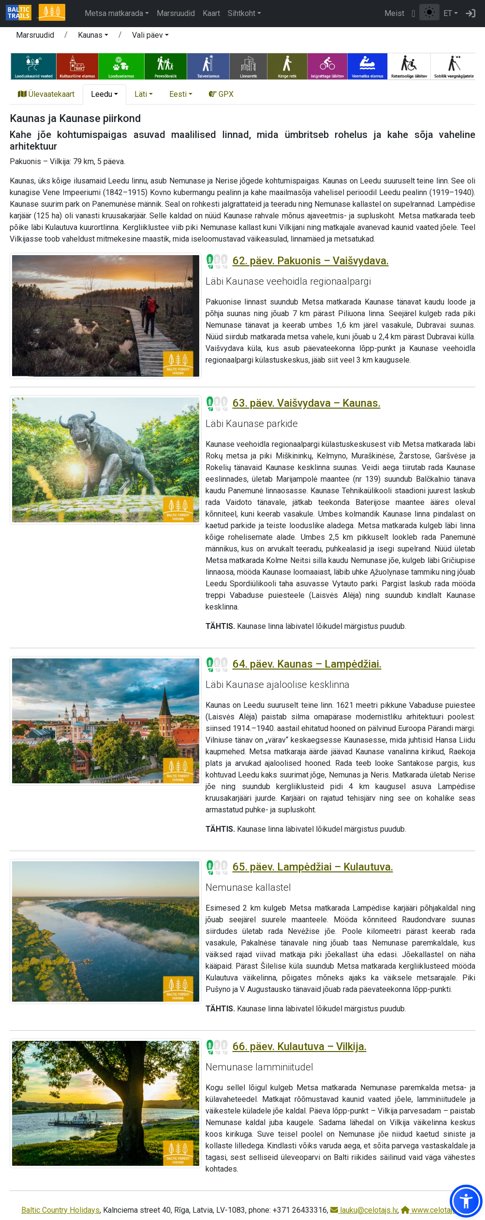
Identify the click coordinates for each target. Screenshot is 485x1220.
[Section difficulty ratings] (217, 261)
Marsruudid (176, 13)
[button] (93, 37)
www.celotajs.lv (432, 1210)
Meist (394, 13)
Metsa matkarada (114, 13)
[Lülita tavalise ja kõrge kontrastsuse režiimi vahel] (429, 12)
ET (447, 13)
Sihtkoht (241, 13)
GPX (221, 94)
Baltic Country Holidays (60, 1210)
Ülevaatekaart (46, 94)
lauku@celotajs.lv (363, 1210)
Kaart (211, 13)
